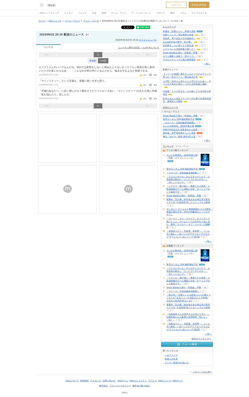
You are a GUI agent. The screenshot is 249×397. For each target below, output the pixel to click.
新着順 (93, 61)
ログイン (176, 4)
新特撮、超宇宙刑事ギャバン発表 (179, 133)
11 (204, 49)
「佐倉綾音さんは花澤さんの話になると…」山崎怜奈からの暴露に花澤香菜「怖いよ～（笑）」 (188, 317)
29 (190, 182)
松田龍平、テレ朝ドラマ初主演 (178, 45)
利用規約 (84, 381)
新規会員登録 (199, 4)
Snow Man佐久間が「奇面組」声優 (180, 53)
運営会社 (103, 386)
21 (202, 35)
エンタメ (68, 13)
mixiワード (177, 381)
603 (199, 133)
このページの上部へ (202, 372)
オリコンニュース (148, 40)
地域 (104, 13)
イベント (152, 381)
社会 (94, 13)
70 (198, 119)
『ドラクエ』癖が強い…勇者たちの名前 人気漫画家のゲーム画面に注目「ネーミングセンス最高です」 (188, 189)
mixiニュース (54, 21)
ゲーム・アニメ (118, 13)
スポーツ (160, 13)
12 (199, 137)
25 (186, 192)
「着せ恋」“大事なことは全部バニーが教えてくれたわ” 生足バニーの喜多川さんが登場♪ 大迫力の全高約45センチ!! (188, 298)
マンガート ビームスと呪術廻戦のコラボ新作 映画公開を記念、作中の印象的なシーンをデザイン (189, 212)
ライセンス (95, 381)
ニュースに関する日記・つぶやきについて (138, 47)
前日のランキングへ (201, 338)
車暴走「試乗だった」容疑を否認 (179, 31)
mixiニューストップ (49, 13)
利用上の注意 (171, 359)
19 (202, 53)
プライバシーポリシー (120, 386)
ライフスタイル (199, 13)
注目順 (103, 61)
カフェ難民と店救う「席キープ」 (179, 56)
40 (200, 56)
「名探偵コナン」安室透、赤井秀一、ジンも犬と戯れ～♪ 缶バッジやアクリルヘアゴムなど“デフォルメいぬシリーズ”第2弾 (188, 234)
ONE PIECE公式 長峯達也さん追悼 (180, 129)
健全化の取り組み (141, 386)
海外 (172, 13)
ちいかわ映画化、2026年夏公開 (178, 126)
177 (199, 31)
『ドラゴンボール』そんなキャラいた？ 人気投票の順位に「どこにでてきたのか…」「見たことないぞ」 (188, 179)
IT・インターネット (141, 13)
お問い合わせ (109, 381)
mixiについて (72, 381)
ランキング (168, 146)
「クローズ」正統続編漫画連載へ (179, 122)
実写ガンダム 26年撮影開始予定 (178, 119)
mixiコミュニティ (138, 381)
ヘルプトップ (171, 355)
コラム (183, 13)
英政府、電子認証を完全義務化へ (179, 38)
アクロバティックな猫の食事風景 (179, 59)
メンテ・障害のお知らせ (177, 363)
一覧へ (207, 64)
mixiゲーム (123, 381)
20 (202, 116)
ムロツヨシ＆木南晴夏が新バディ (179, 49)
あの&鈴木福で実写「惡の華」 (178, 42)
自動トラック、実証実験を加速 (178, 35)
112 (198, 126)
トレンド (82, 13)
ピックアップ (169, 27)
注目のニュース (170, 107)
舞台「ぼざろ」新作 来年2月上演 (179, 136)
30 (202, 42)
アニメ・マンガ (91, 21)
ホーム (42, 21)
